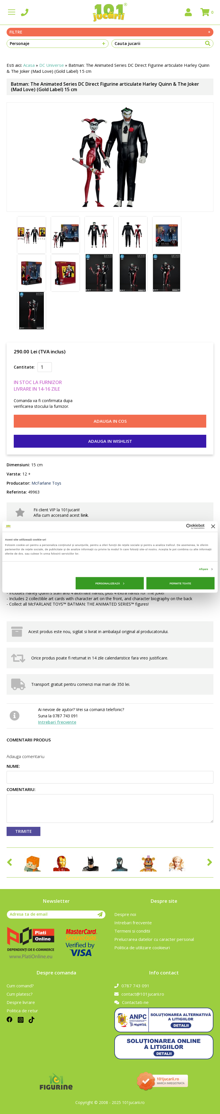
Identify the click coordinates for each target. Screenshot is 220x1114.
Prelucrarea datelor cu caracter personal (154, 939)
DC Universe (51, 65)
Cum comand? (20, 985)
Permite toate (180, 583)
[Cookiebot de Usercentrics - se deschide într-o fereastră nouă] (179, 526)
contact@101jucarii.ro (139, 994)
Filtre (110, 32)
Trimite (23, 831)
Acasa (29, 65)
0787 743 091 (132, 985)
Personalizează (109, 583)
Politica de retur (22, 1010)
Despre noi (125, 914)
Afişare (203, 569)
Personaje (57, 44)
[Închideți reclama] (213, 526)
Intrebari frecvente (57, 722)
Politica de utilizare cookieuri (142, 947)
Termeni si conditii (132, 931)
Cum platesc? (20, 994)
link (84, 515)
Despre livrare (21, 1002)
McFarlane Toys (45, 483)
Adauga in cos (110, 421)
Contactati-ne (131, 1002)
